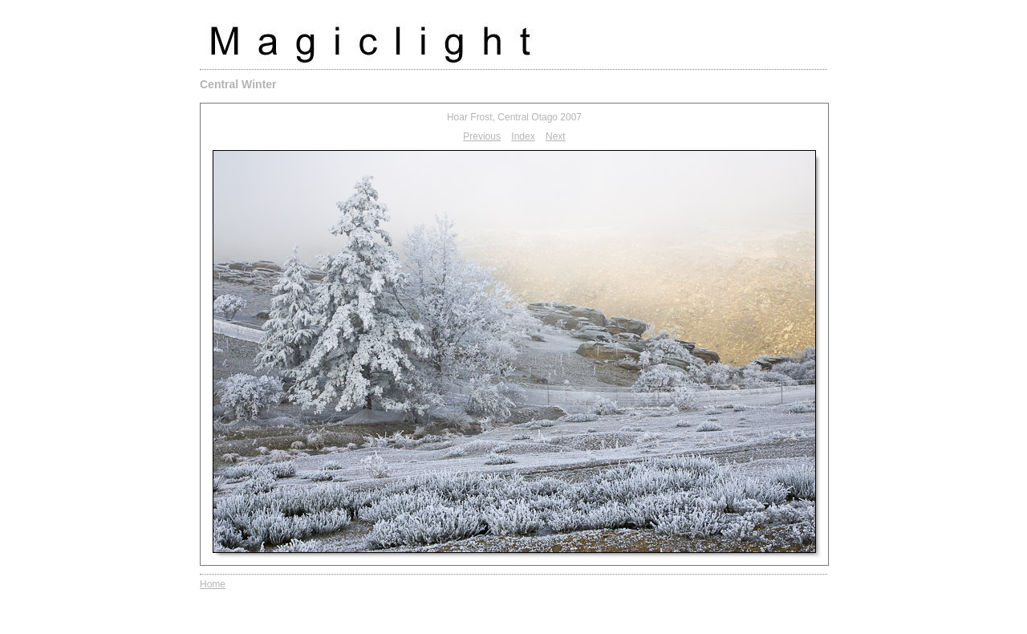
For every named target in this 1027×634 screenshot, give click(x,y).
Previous (482, 136)
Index (522, 136)
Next (556, 136)
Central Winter (238, 84)
